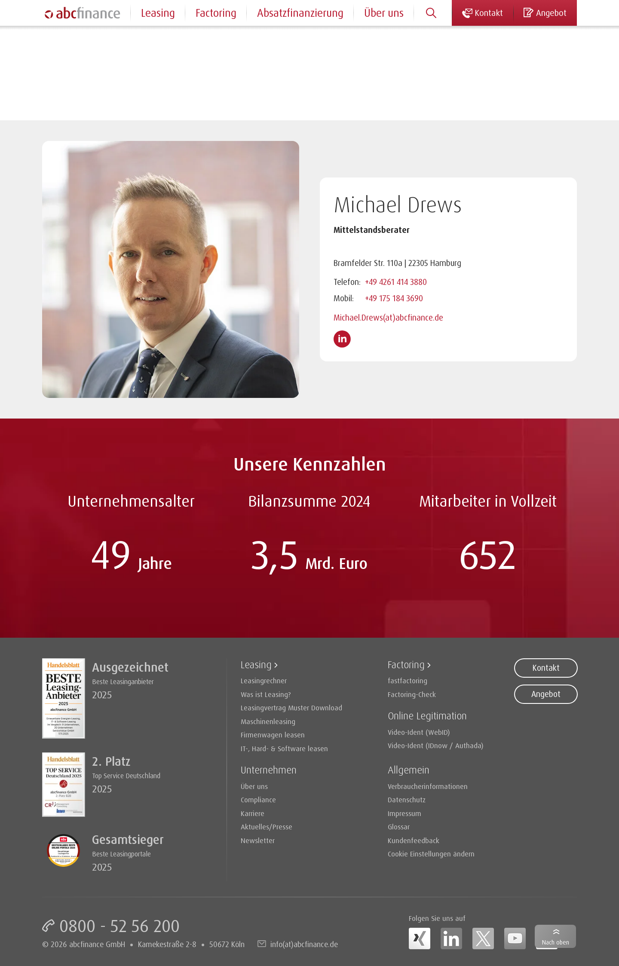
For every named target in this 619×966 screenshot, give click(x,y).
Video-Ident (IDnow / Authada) (436, 745)
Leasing (158, 12)
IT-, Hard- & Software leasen (284, 748)
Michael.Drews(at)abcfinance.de (388, 317)
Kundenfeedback (413, 840)
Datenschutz (407, 799)
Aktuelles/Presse (266, 826)
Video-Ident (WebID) (419, 732)
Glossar (399, 826)
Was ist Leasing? (266, 694)
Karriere (252, 813)
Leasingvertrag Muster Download (291, 707)
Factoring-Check (412, 694)
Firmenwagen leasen (273, 734)
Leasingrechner (264, 680)
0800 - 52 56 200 (119, 925)
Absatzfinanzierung (300, 12)
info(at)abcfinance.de (304, 944)
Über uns (384, 12)
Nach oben (555, 942)
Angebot (546, 694)
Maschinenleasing (268, 721)
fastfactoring (407, 680)
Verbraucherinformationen (428, 786)
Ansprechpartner (103, 38)
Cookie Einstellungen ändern (431, 853)
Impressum (404, 813)
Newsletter (258, 840)
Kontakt (546, 668)
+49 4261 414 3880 (396, 282)
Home (51, 38)
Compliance (258, 799)
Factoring (216, 12)
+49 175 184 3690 (394, 298)
